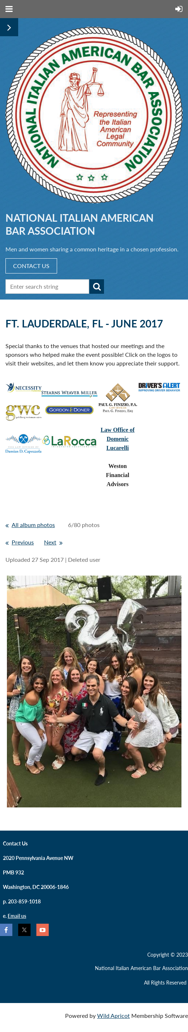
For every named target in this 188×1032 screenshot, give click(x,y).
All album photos (33, 524)
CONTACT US (31, 265)
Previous (23, 542)
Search (96, 286)
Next (50, 542)
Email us (17, 916)
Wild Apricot (113, 1015)
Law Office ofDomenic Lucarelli (118, 439)
